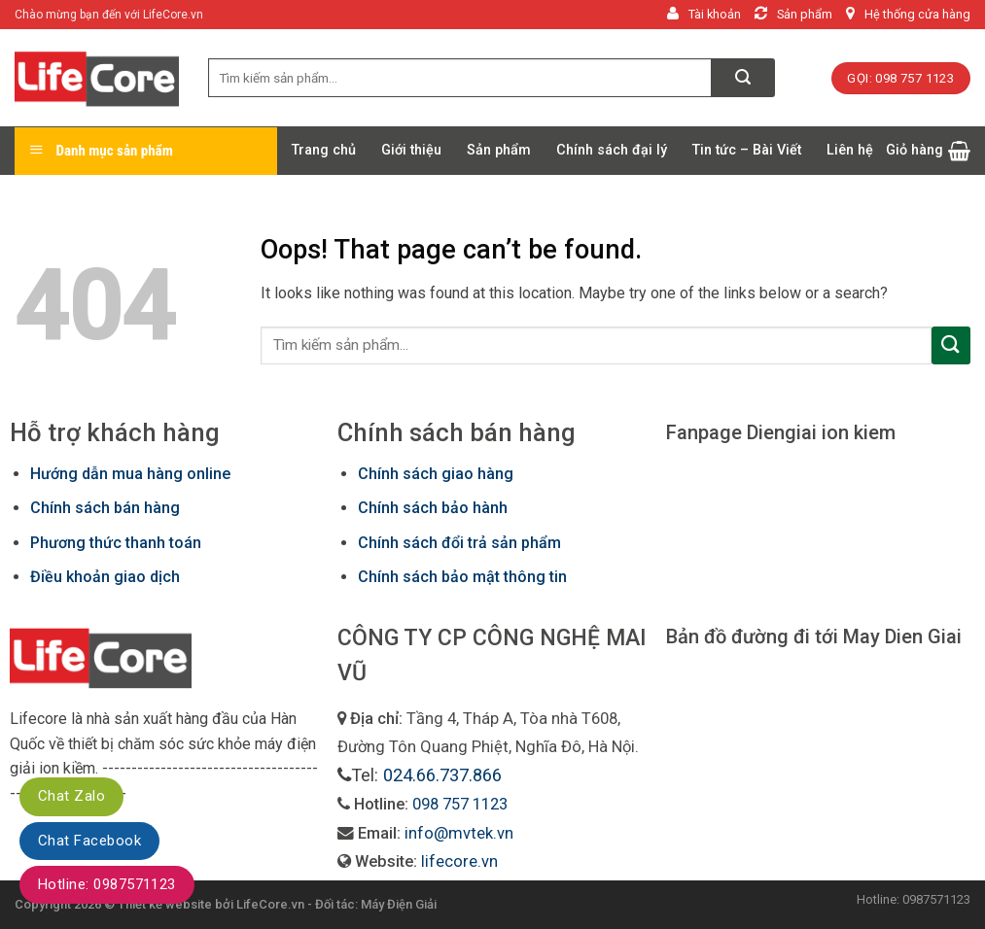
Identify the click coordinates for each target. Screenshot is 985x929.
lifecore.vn (459, 861)
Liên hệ (850, 150)
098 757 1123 (460, 804)
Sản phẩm (499, 150)
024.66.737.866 (442, 775)
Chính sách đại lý (611, 150)
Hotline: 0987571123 (107, 884)
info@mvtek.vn (459, 833)
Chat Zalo (71, 796)
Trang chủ (324, 150)
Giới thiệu (411, 150)
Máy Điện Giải (399, 904)
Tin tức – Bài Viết (746, 150)
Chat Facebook (89, 840)
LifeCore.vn (270, 904)
